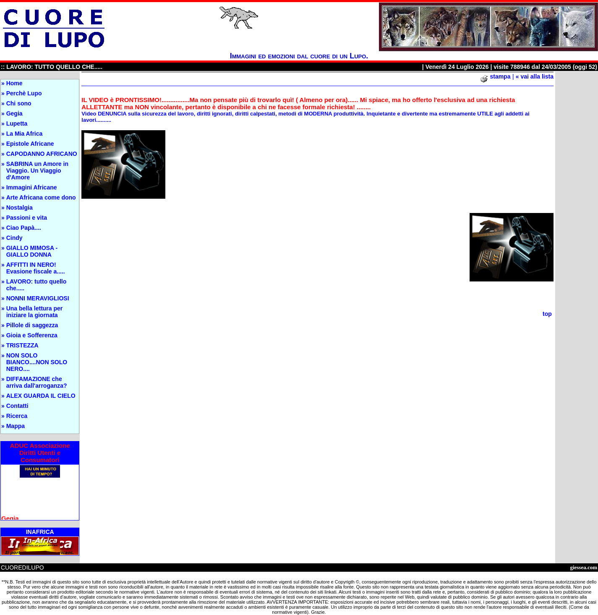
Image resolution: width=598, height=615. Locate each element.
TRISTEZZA (22, 345)
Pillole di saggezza (32, 325)
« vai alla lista (535, 76)
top (547, 313)
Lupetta (17, 123)
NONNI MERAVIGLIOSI (37, 298)
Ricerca (17, 416)
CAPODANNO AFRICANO (41, 153)
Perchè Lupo (24, 93)
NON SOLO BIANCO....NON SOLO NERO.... (36, 362)
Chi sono (18, 103)
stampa (500, 76)
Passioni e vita (26, 217)
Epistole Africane (30, 143)
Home (14, 83)
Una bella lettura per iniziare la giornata (34, 311)
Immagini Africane (31, 187)
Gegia (14, 113)
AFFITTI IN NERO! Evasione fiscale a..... (35, 268)
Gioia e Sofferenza (31, 335)
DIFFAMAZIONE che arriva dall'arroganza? (36, 382)
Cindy (14, 237)
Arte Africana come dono (41, 197)
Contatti (17, 405)
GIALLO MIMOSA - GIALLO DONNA (31, 251)
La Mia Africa (24, 133)
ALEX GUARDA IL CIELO (41, 395)
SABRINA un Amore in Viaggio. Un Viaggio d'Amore (37, 170)
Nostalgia (19, 207)
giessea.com (583, 567)
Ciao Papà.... (23, 227)
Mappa (15, 426)
